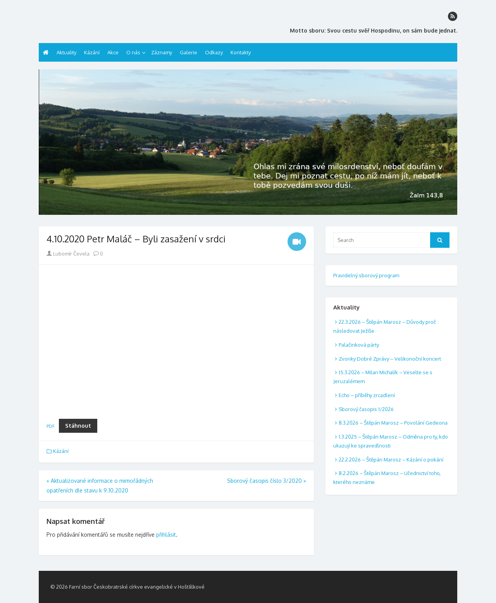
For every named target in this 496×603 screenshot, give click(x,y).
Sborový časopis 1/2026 (366, 409)
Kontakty (241, 52)
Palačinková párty (359, 345)
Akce (113, 52)
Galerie (188, 52)
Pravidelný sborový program (366, 275)
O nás (133, 52)
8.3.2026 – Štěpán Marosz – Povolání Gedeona (393, 423)
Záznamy (161, 52)
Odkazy (214, 52)
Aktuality (66, 52)
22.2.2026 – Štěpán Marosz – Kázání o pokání (391, 459)
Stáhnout (78, 425)
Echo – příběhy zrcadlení (367, 395)
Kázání (92, 52)
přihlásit (166, 534)
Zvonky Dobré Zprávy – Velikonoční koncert (390, 359)
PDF (50, 426)
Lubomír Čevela (68, 254)
